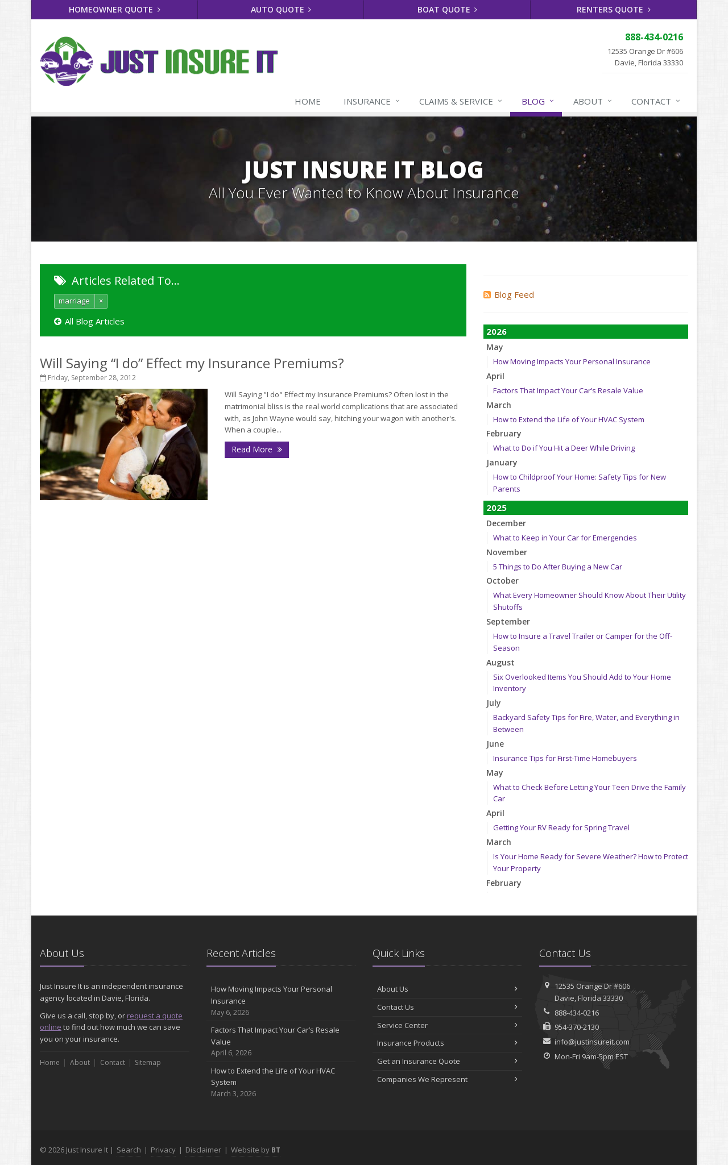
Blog (538, 101)
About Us (447, 989)
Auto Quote (281, 9)
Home (308, 101)
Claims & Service (461, 101)
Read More (256, 449)
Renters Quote (614, 9)
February (504, 433)
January (502, 462)
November (506, 552)
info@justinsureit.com (592, 1042)
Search (129, 1150)
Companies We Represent (447, 1079)
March (498, 405)
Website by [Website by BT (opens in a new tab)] (255, 1150)
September (508, 621)
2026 (496, 331)
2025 (496, 507)
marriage (74, 301)
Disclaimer (203, 1150)
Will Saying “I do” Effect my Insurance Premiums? (192, 362)
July (493, 702)
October (502, 580)
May (494, 347)
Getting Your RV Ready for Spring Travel (561, 827)
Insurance (372, 101)
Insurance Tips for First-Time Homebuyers (565, 758)
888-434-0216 (577, 1013)
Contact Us (447, 1007)
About (593, 101)
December (506, 523)
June (495, 743)
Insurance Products (447, 1043)
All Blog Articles (89, 321)
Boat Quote (447, 9)
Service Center (447, 1025)
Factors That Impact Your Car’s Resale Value (568, 390)
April (495, 376)
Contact (656, 101)
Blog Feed (508, 294)
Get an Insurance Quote (447, 1061)
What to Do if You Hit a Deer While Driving (564, 448)
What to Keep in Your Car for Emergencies (565, 537)
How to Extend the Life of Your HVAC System (568, 419)
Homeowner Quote (114, 9)
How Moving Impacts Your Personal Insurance (572, 361)
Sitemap (148, 1062)
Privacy (163, 1150)
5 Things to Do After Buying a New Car (557, 566)
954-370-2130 (577, 1027)
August (500, 662)
